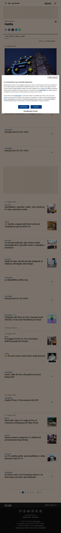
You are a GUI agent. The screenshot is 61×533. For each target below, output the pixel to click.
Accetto (36, 106)
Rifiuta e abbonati (52, 77)
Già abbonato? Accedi (30, 111)
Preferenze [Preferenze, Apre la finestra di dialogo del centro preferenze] (23, 106)
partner (6, 97)
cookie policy (42, 90)
